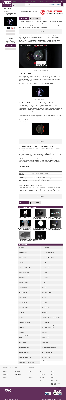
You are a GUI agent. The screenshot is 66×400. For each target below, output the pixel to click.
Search (52, 371)
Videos (30, 374)
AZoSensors (17, 370)
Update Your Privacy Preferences (12, 398)
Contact (52, 375)
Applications (42, 374)
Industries (42, 375)
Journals (30, 378)
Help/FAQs (42, 377)
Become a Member (55, 373)
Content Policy (54, 381)
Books (41, 370)
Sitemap (41, 378)
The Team (42, 380)
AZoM (4, 370)
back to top (58, 387)
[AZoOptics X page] (16, 5)
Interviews (31, 377)
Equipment (31, 373)
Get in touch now (40, 31)
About (52, 370)
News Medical (18, 374)
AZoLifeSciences (18, 375)
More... (61, 1)
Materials (42, 373)
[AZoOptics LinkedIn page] (13, 5)
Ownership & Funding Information (55, 384)
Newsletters (53, 374)
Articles (30, 371)
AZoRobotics (5, 373)
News (30, 370)
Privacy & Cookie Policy (55, 380)
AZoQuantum (17, 371)
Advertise (53, 377)
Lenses (9, 8)
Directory (30, 375)
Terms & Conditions (55, 378)
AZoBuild (5, 375)
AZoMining (5, 377)
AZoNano (5, 371)
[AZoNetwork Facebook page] (15, 5)
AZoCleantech (5, 374)
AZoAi (16, 373)
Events (41, 371)
